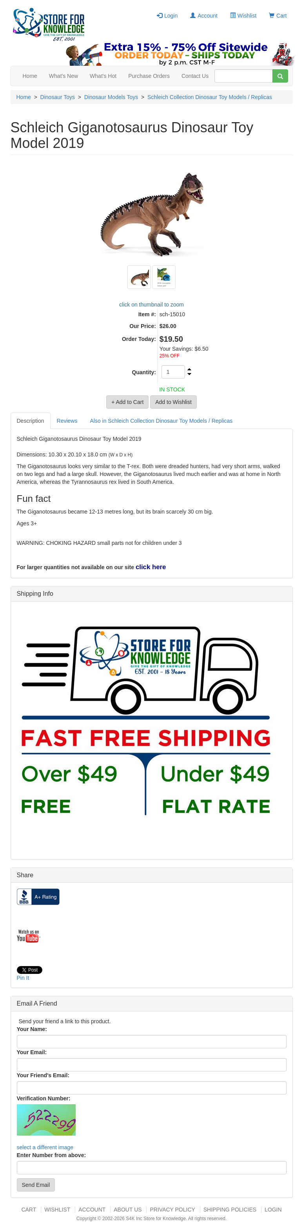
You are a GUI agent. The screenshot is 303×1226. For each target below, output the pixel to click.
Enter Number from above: (51, 1155)
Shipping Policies (229, 1209)
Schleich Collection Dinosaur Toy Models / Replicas (209, 97)
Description (30, 421)
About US (128, 1209)
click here (151, 567)
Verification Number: (44, 1098)
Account (204, 16)
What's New (63, 76)
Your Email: (32, 1052)
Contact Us (195, 76)
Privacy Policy (172, 1209)
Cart (278, 16)
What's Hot (103, 76)
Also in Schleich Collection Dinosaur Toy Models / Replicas (161, 421)
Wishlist (243, 16)
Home (30, 76)
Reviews (67, 421)
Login (167, 16)
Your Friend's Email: (43, 1075)
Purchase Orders (149, 76)
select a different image (45, 1147)
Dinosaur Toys (57, 97)
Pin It (23, 978)
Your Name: (32, 1029)
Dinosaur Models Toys (111, 97)
